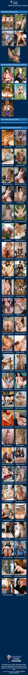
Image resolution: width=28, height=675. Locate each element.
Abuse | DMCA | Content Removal (17, 672)
